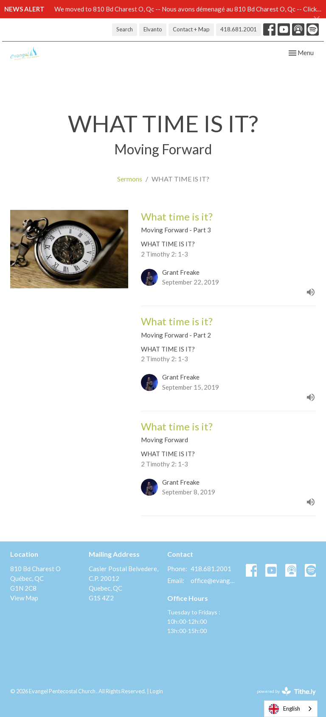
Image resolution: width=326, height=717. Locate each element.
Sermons (129, 179)
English (284, 709)
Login (156, 691)
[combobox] (291, 708)
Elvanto (152, 29)
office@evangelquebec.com (214, 580)
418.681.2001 (238, 29)
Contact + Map (191, 29)
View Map (24, 598)
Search (124, 29)
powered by (286, 691)
